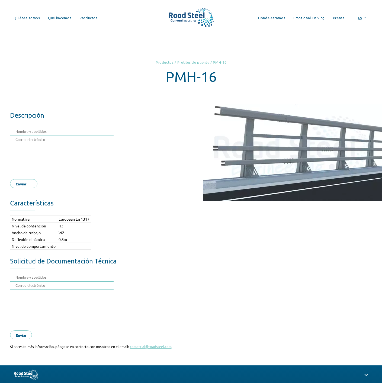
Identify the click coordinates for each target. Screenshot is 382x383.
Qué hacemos (59, 17)
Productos (88, 17)
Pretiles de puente (193, 62)
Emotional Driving (309, 17)
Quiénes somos (27, 17)
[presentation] (56, 159)
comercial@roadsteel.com (151, 346)
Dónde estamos (271, 17)
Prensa (339, 17)
